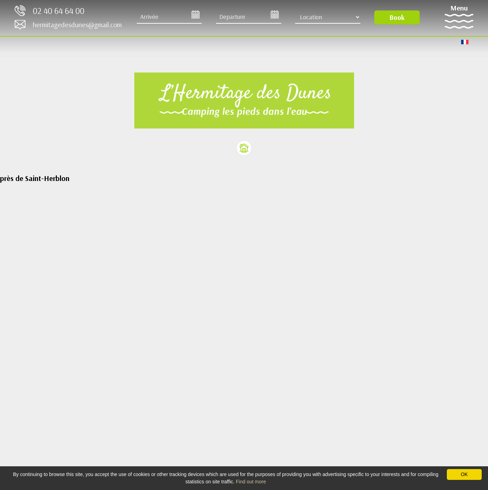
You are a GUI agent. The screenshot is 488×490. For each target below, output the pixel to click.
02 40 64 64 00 (58, 10)
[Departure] (248, 17)
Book (397, 17)
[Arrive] (169, 17)
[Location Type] (327, 17)
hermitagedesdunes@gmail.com (77, 24)
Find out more (251, 481)
